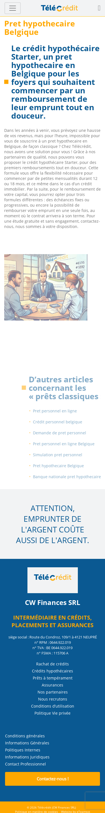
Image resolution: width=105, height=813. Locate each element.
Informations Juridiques (27, 757)
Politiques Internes (22, 750)
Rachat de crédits (52, 664)
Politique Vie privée (52, 713)
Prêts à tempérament (53, 678)
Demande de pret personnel (64, 432)
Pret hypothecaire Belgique (63, 465)
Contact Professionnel (25, 764)
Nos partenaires (53, 692)
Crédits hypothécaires (52, 671)
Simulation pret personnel (62, 454)
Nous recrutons (52, 699)
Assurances (52, 685)
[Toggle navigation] (12, 8)
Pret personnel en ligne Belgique (68, 443)
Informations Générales (27, 743)
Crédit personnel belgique (62, 421)
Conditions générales (25, 736)
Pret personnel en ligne (60, 411)
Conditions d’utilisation (52, 706)
